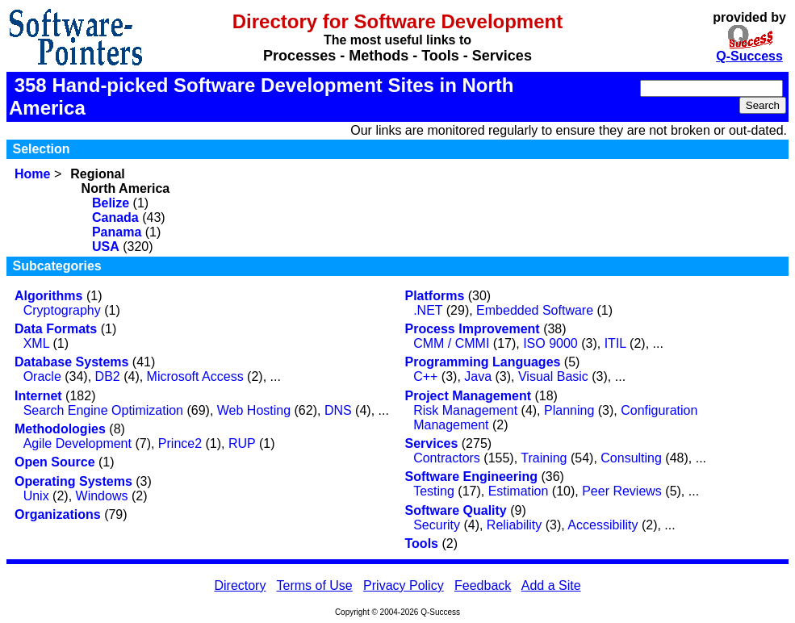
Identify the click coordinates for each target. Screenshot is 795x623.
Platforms (435, 296)
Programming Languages (483, 362)
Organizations (58, 514)
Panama (116, 232)
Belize (110, 203)
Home (32, 174)
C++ (425, 376)
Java (478, 376)
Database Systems (71, 362)
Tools (421, 543)
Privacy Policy (403, 585)
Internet (38, 396)
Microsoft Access (195, 376)
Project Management (468, 396)
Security (436, 525)
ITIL (615, 343)
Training (544, 458)
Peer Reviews (622, 491)
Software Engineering (471, 476)
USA (105, 246)
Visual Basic (553, 376)
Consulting (631, 458)
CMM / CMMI (451, 343)
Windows (102, 496)
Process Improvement (472, 329)
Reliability (514, 525)
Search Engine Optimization (103, 410)
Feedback (482, 585)
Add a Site (551, 585)
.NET (427, 310)
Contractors (446, 458)
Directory (240, 585)
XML (36, 343)
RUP (242, 443)
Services (431, 443)
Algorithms (48, 296)
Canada (115, 217)
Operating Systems (73, 481)
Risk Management (465, 410)
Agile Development (77, 443)
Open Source (55, 462)
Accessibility (602, 525)
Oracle (42, 376)
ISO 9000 (550, 343)
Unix (36, 496)
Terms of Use (315, 585)
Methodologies (60, 429)
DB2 (107, 376)
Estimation (518, 491)
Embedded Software (534, 310)
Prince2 (180, 443)
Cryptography (62, 310)
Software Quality (456, 510)
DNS (338, 410)
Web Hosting (254, 410)
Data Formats (56, 329)
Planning (569, 410)
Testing (433, 491)
